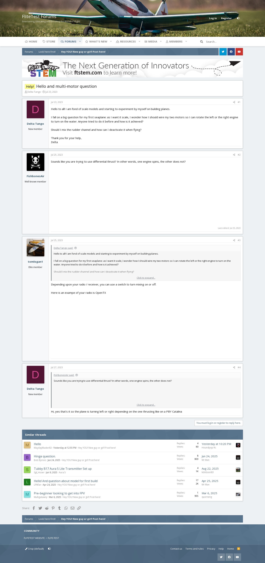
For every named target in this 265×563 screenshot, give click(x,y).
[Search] (224, 41)
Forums (70, 41)
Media (152, 41)
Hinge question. (45, 456)
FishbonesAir (35, 176)
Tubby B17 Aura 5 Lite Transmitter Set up (63, 469)
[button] (79, 41)
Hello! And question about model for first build (66, 481)
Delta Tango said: (63, 248)
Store (50, 41)
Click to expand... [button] (146, 277)
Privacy (211, 548)
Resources (128, 41)
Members (176, 41)
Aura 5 (62, 472)
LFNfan (37, 484)
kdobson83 (208, 472)
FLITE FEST (53, 538)
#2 (239, 154)
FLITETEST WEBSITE (34, 538)
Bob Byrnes (40, 460)
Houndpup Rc (209, 447)
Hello (37, 444)
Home (33, 41)
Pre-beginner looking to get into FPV (59, 493)
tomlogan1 (35, 261)
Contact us (176, 548)
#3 (239, 240)
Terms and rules (195, 548)
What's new (98, 41)
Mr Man (205, 459)
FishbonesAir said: (64, 375)
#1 (239, 102)
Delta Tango (34, 91)
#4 (239, 367)
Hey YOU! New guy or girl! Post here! (97, 447)
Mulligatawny (40, 497)
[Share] (234, 102)
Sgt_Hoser (39, 472)
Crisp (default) (34, 548)
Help (221, 548)
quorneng (207, 496)
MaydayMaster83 (43, 447)
